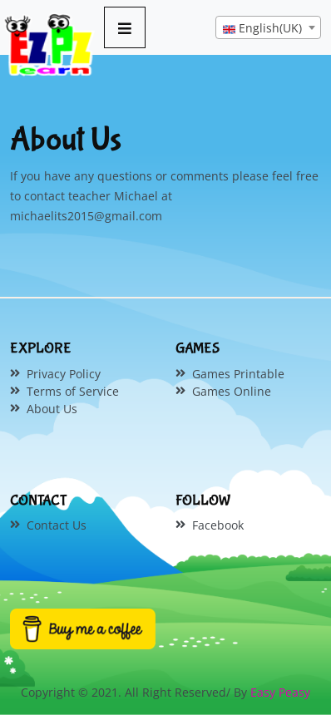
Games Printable (238, 374)
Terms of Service (73, 391)
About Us (52, 409)
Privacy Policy (64, 374)
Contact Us (56, 525)
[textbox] (268, 28)
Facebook (218, 525)
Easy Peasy (280, 692)
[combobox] (268, 27)
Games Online (231, 391)
